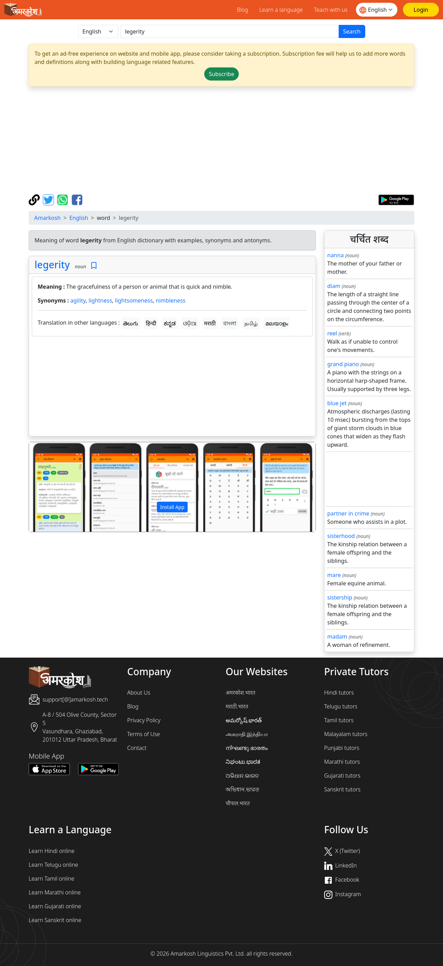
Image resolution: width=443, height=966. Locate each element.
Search (352, 31)
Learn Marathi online (55, 892)
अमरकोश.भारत (240, 692)
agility (78, 300)
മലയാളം (276, 323)
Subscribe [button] (221, 74)
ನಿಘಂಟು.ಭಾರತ (243, 761)
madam (337, 636)
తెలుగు (130, 323)
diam (333, 286)
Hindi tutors (339, 692)
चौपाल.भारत (238, 803)
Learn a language (281, 9)
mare (334, 575)
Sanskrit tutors (342, 789)
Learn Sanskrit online (55, 920)
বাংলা (229, 323)
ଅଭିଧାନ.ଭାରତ (242, 775)
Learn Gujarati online (55, 906)
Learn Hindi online (52, 851)
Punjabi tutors (341, 748)
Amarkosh (47, 218)
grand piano (343, 364)
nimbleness (171, 300)
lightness (100, 300)
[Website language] (376, 10)
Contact (137, 748)
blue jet (337, 403)
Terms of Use (143, 734)
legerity (52, 264)
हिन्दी (151, 323)
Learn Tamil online (51, 878)
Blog (242, 9)
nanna (335, 255)
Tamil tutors (339, 720)
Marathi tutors (342, 761)
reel (332, 333)
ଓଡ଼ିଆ (189, 323)
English (78, 218)
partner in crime (348, 513)
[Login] (421, 10)
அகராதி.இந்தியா (247, 734)
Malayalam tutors (345, 734)
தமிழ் (251, 323)
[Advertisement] (172, 387)
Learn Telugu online (53, 865)
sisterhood (341, 536)
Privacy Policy (143, 720)
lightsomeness (134, 300)
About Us (138, 692)
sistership (339, 597)
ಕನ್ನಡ (170, 323)
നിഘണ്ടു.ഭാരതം (247, 748)
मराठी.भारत (237, 706)
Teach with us (331, 9)
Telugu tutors (340, 706)
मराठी (210, 323)
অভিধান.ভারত (242, 789)
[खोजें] (230, 31)
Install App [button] (172, 507)
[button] (50, 487)
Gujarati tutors (342, 775)
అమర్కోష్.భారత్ (244, 720)
